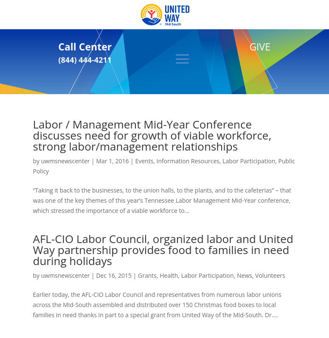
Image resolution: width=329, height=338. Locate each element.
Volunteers (270, 275)
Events (144, 161)
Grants (147, 275)
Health (169, 275)
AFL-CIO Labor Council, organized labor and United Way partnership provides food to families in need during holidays (163, 249)
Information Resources (188, 161)
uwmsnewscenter (65, 161)
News (244, 275)
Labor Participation (248, 161)
